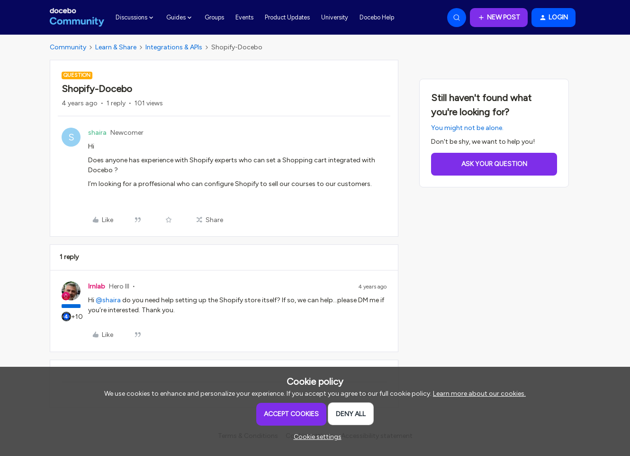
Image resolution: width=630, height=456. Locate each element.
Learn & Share (115, 47)
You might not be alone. (467, 128)
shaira (97, 133)
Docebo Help (377, 17)
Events (244, 17)
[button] (499, 17)
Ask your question (494, 164)
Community (68, 47)
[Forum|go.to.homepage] (77, 17)
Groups (214, 17)
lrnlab (96, 286)
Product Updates (287, 17)
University (334, 17)
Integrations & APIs (173, 47)
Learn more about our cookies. (479, 394)
